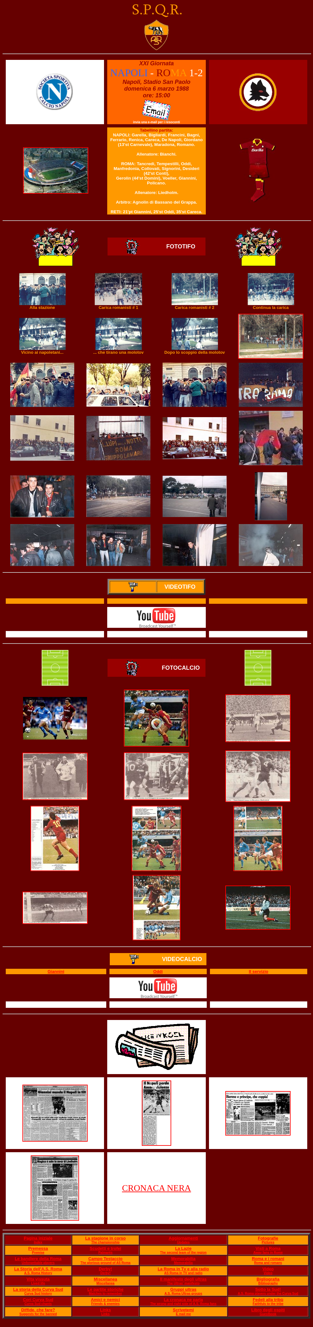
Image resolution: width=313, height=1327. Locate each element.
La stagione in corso (105, 1238)
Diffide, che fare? (38, 1309)
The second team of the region (183, 1252)
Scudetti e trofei (105, 1248)
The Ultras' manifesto (183, 1283)
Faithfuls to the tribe (268, 1304)
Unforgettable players (38, 1263)
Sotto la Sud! (268, 1289)
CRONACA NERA (156, 1188)
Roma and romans (268, 1263)
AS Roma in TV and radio (183, 1273)
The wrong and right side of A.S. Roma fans (183, 1304)
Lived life (38, 1283)
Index (38, 1242)
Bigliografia (268, 1279)
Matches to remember (105, 1293)
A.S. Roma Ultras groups (183, 1293)
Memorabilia (183, 1258)
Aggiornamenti (183, 1238)
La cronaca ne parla (183, 1299)
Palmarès (105, 1252)
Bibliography (268, 1283)
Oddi (158, 971)
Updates (183, 1242)
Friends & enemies (105, 1304)
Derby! (105, 1268)
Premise (38, 1252)
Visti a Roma (268, 1248)
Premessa (38, 1248)
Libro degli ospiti (268, 1309)
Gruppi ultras (183, 1289)
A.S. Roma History (38, 1273)
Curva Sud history (38, 1293)
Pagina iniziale (38, 1238)
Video (268, 1268)
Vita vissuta (38, 1279)
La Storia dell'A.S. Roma (38, 1268)
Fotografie (268, 1238)
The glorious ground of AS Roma (105, 1263)
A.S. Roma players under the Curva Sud (268, 1293)
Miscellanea (105, 1279)
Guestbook (268, 1314)
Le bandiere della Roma (38, 1258)
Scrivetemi (183, 1309)
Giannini (56, 971)
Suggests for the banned (38, 1314)
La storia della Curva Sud (38, 1289)
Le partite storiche (105, 1289)
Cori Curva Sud (38, 1299)
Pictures (268, 1242)
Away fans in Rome (268, 1252)
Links (105, 1309)
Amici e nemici (105, 1299)
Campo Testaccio (105, 1258)
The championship (105, 1242)
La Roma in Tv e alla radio (183, 1268)
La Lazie (183, 1248)
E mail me (183, 1314)
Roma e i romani (268, 1258)
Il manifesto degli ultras (183, 1279)
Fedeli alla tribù (268, 1299)
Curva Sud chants (38, 1304)
